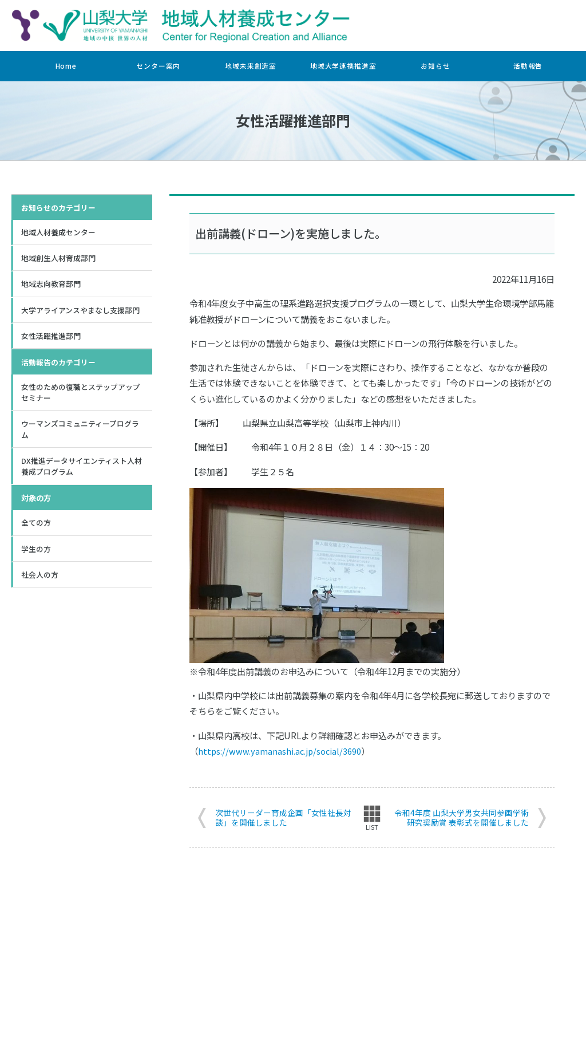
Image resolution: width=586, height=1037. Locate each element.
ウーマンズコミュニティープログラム (80, 433)
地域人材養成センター (58, 232)
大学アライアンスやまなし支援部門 (80, 311)
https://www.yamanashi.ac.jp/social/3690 (280, 750)
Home (66, 65)
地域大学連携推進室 (343, 65)
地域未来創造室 (250, 65)
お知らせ (435, 65)
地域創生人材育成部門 (58, 259)
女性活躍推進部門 (51, 338)
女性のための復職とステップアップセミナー (80, 395)
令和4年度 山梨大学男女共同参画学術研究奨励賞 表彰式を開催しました (461, 817)
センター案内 (158, 65)
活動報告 (528, 65)
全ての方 (36, 529)
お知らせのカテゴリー (58, 207)
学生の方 (36, 555)
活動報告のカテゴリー (58, 364)
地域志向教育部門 (51, 285)
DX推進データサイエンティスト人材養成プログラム (81, 471)
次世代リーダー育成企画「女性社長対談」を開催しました (283, 817)
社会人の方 (39, 581)
